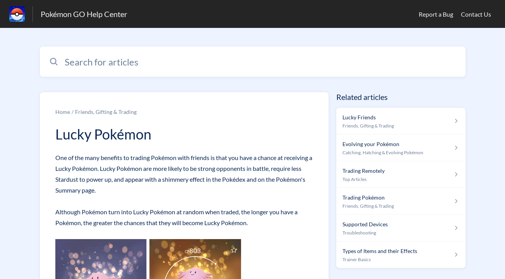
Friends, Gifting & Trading (106, 111)
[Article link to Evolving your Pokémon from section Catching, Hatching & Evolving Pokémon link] (400, 147)
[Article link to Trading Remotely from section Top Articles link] (400, 174)
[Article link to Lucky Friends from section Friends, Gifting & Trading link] (400, 121)
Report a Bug (436, 14)
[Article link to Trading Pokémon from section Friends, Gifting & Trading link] (400, 201)
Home (62, 111)
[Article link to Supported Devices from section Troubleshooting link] (400, 228)
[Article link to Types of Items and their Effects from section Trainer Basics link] (400, 254)
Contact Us (476, 14)
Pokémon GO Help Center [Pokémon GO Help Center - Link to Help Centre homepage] (84, 14)
